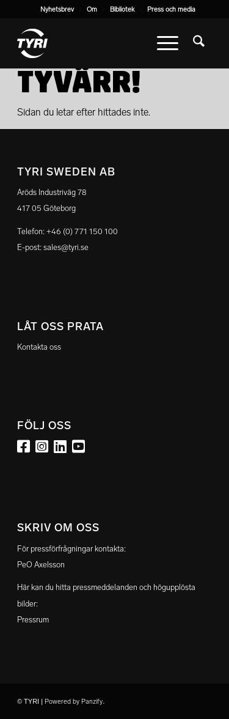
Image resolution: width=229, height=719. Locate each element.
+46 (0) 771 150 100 (82, 231)
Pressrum (33, 619)
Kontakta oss (39, 347)
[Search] (199, 43)
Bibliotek (122, 9)
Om (92, 9)
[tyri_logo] (95, 43)
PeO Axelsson (41, 564)
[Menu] (168, 43)
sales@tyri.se (66, 247)
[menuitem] (57, 10)
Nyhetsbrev (57, 9)
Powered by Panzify (74, 702)
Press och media (171, 9)
